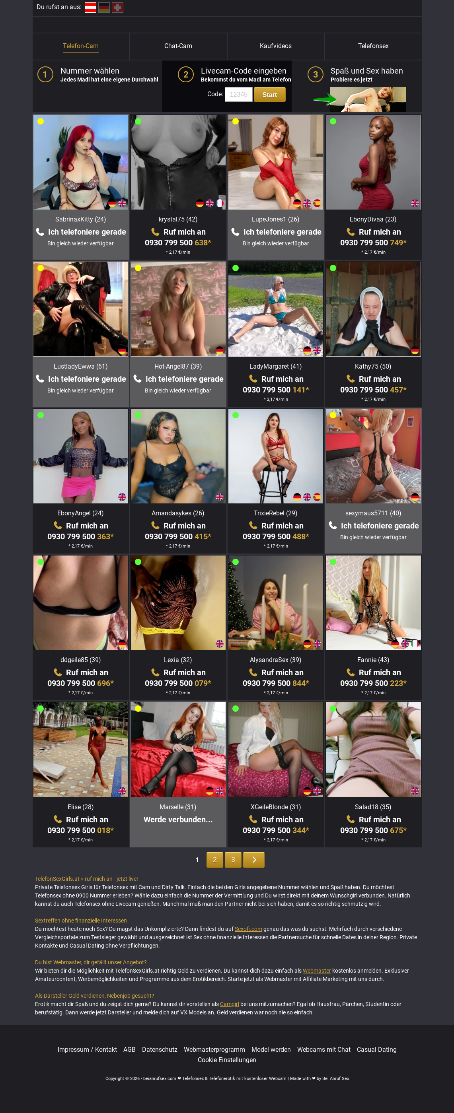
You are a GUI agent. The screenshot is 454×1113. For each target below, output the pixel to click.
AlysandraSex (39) (276, 660)
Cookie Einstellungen (227, 1060)
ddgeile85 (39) (80, 660)
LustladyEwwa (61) (81, 366)
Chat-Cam (178, 46)
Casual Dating (377, 1050)
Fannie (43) (373, 660)
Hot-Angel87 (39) (178, 366)
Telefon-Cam (81, 46)
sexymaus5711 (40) (373, 513)
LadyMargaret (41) (275, 366)
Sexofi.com (248, 929)
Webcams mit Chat (324, 1050)
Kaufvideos (276, 46)
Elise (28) (81, 807)
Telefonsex (373, 46)
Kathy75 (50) (373, 366)
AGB (129, 1050)
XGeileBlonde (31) (276, 807)
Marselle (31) (178, 807)
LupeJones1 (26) (276, 219)
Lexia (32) (178, 660)
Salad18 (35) (373, 807)
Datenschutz (159, 1050)
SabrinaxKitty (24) (80, 219)
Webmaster (317, 970)
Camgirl (229, 1004)
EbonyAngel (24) (80, 513)
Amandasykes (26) (178, 513)
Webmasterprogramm (214, 1050)
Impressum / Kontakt (87, 1050)
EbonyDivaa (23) (373, 219)
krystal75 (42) (178, 219)
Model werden (271, 1050)
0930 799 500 (178, 242)
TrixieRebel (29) (276, 513)
